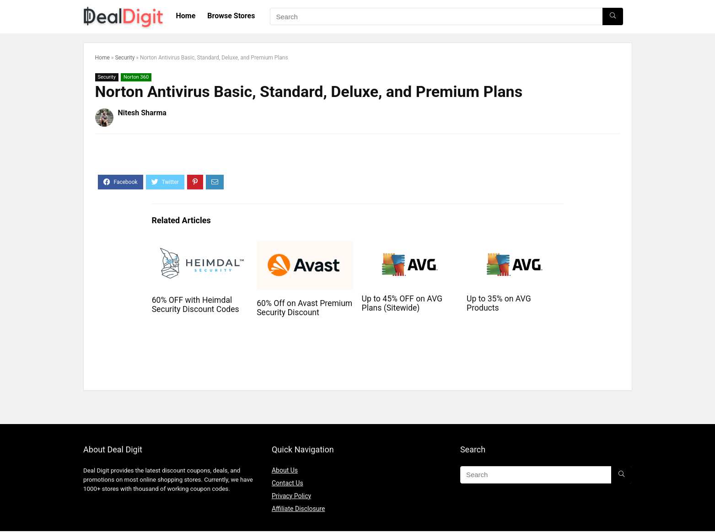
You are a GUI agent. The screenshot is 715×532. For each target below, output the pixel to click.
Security (124, 57)
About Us (285, 470)
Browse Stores (231, 15)
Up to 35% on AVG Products (499, 303)
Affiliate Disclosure (298, 508)
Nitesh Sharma (142, 112)
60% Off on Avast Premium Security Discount (304, 308)
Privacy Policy (291, 496)
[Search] (612, 16)
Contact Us (287, 483)
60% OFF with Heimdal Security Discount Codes (195, 305)
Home (186, 15)
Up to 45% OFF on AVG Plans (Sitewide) (402, 303)
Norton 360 (136, 77)
